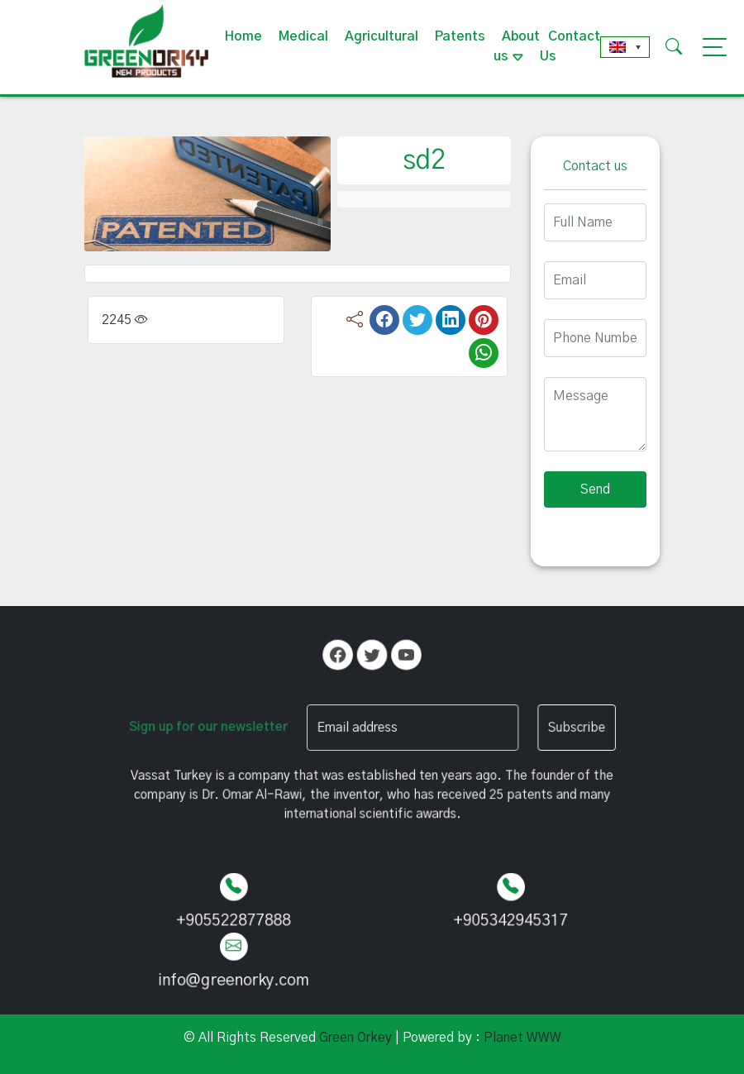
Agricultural (381, 36)
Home (243, 36)
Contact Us (570, 46)
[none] (625, 47)
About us (517, 46)
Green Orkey (355, 1037)
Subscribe (550, 727)
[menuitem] (625, 47)
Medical (303, 36)
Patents (460, 36)
